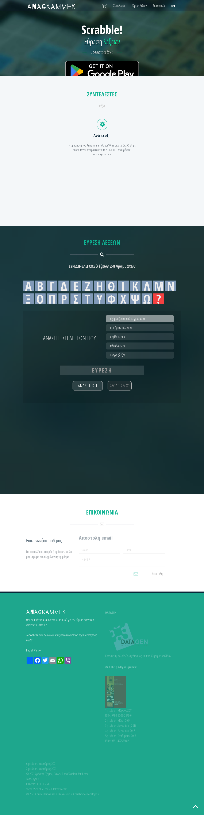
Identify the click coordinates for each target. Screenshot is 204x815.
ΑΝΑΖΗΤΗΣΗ (87, 386)
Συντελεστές (119, 5)
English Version (34, 652)
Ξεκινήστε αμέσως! (102, 52)
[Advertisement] (102, 111)
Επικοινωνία (159, 5)
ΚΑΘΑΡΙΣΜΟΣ (119, 386)
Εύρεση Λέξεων (139, 5)
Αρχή (104, 5)
